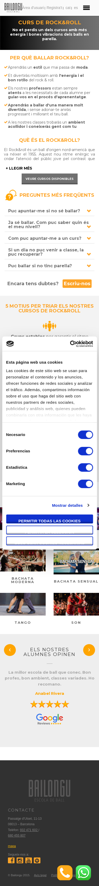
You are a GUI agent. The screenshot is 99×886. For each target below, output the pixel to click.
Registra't (54, 8)
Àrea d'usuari (33, 8)
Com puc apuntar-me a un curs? (44, 238)
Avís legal (40, 875)
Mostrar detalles (67, 505)
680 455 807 (17, 835)
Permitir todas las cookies (49, 521)
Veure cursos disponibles (50, 179)
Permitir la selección (49, 532)
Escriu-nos (77, 284)
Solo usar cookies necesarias (49, 543)
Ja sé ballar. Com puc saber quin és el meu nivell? (48, 224)
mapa (12, 846)
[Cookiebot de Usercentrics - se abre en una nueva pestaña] (70, 343)
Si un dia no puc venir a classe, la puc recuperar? (46, 252)
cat (67, 8)
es (76, 8)
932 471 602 (29, 830)
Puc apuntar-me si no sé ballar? (44, 210)
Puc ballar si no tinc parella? (40, 265)
